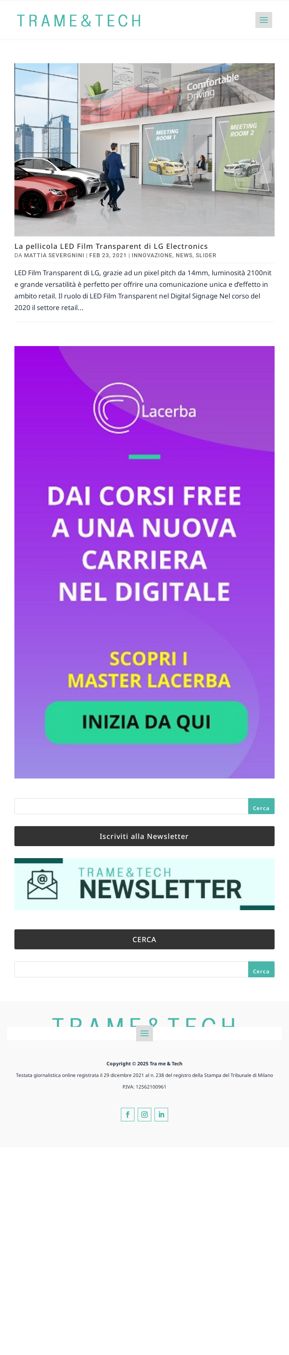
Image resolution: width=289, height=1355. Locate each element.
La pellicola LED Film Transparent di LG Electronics (111, 246)
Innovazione (152, 255)
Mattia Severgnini (54, 255)
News (184, 255)
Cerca (261, 808)
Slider (206, 255)
